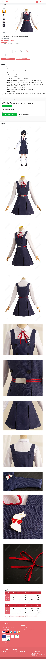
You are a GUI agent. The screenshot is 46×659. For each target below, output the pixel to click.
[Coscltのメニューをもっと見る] (2, 1)
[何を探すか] (29, 2)
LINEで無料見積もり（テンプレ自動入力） (9, 114)
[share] (44, 35)
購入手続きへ (8, 58)
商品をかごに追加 (23, 58)
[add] (14, 55)
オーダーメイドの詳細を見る (23, 114)
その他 (5, 4)
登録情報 (3, 64)
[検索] (37, 2)
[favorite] (42, 35)
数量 (1, 55)
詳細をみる (23, 624)
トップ (2, 4)
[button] (40, 1)
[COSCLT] (7, 1)
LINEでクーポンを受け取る (6, 105)
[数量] (9, 55)
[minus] (4, 55)
